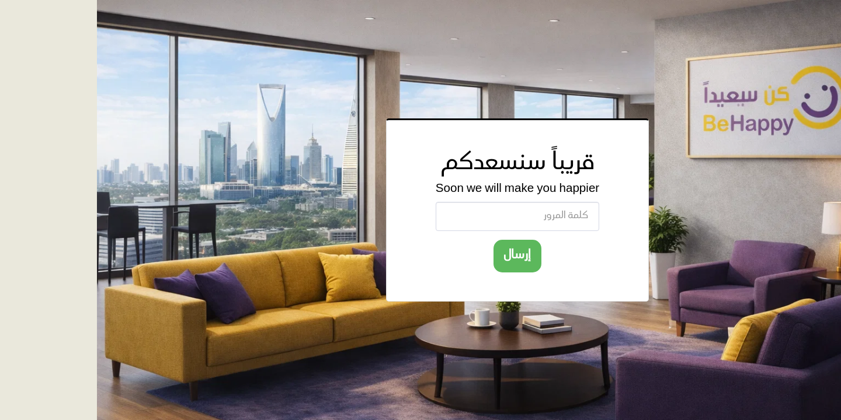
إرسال (420, 255)
